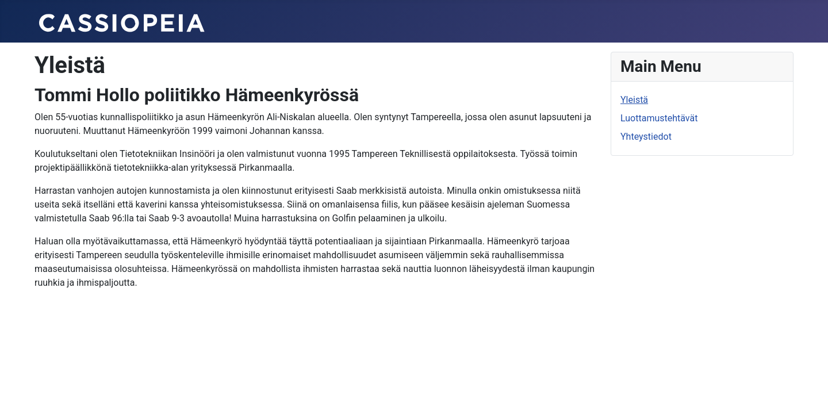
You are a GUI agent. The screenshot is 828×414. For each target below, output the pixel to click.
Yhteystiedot (646, 136)
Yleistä (634, 99)
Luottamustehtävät (658, 118)
